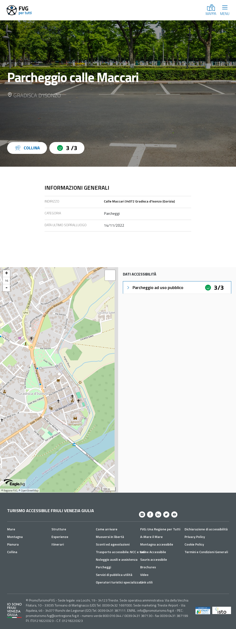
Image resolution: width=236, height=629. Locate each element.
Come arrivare (106, 529)
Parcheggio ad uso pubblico (154, 287)
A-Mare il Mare (151, 536)
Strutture (58, 529)
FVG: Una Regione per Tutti (160, 529)
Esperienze (59, 536)
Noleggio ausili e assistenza (117, 559)
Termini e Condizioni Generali (206, 551)
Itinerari (57, 544)
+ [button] (6, 273)
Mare (11, 529)
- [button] (6, 287)
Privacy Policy (195, 536)
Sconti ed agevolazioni (113, 544)
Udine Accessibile (153, 551)
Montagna (15, 536)
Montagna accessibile (156, 544)
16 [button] (6, 280)
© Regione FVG (9, 490)
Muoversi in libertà (110, 536)
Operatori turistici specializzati (119, 582)
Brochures (148, 567)
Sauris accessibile (153, 559)
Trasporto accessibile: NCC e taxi (120, 551)
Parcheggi (103, 567)
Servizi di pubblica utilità (114, 574)
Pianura (13, 544)
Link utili (146, 582)
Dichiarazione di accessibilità (206, 529)
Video (144, 574)
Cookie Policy (194, 544)
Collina (12, 551)
